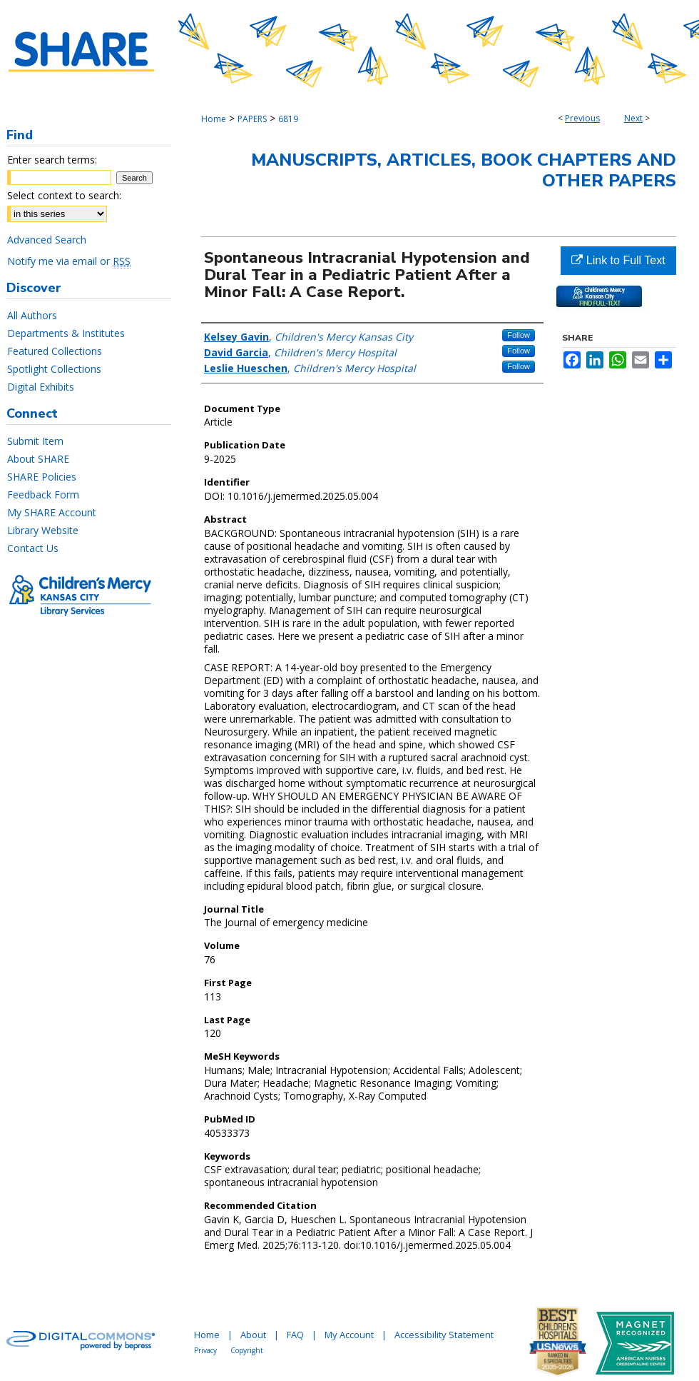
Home (213, 119)
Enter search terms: (52, 159)
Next (633, 118)
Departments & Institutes (66, 333)
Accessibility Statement (444, 1334)
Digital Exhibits (40, 386)
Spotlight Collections (54, 369)
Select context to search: (64, 195)
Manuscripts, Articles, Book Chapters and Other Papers (463, 170)
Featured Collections (54, 351)
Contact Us (32, 548)
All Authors (32, 315)
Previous (582, 118)
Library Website (42, 530)
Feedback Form (43, 494)
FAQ (295, 1334)
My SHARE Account (51, 512)
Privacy (205, 1350)
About (253, 1334)
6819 (288, 119)
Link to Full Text (618, 260)
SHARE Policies (41, 476)
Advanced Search (46, 239)
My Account (349, 1334)
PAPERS (252, 119)
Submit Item (35, 441)
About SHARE (38, 459)
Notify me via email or (69, 261)
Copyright (246, 1350)
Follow (518, 335)
